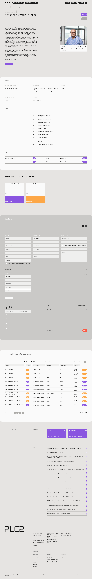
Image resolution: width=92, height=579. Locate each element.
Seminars (63, 537)
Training (9, 6)
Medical (34, 568)
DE (83, 226)
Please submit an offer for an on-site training (75, 245)
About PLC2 (74, 2)
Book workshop (9, 64)
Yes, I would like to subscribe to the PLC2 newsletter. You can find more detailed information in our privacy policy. (19, 323)
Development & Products (31, 2)
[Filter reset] (85, 362)
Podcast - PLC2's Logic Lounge (52, 537)
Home (6, 6)
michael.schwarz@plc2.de (81, 48)
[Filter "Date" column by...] (77, 365)
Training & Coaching (18, 2)
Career (67, 2)
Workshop (84, 18)
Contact (81, 2)
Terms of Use (54, 574)
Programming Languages (38, 539)
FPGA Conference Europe (67, 533)
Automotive (35, 563)
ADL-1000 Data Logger (52, 558)
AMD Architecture (37, 535)
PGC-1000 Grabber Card (52, 561)
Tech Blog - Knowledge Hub (52, 542)
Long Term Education (66, 535)
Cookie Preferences (30, 574)
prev (81, 412)
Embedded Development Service (38, 559)
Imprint (65, 574)
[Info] (84, 370)
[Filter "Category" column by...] (39, 365)
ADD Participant (9, 298)
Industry (35, 561)
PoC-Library (63, 558)
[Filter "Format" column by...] (29, 365)
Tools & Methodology (38, 537)
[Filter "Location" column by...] (52, 365)
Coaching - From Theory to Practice (52, 534)
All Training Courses (37, 533)
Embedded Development (38, 540)
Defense (35, 565)
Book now (85, 158)
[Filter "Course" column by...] (14, 365)
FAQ (77, 574)
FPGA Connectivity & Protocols (38, 545)
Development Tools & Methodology (10, 12)
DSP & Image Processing (38, 542)
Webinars (63, 539)
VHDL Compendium (51, 539)
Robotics (35, 566)
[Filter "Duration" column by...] (66, 365)
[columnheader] (15, 362)
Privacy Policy (41, 574)
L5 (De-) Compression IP (52, 560)
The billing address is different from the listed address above (19, 263)
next (86, 412)
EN (86, 226)
